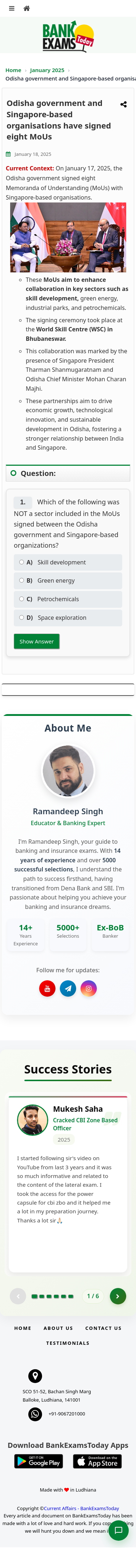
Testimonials (68, 1343)
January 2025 (48, 70)
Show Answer (37, 641)
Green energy (47, 580)
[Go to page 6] (70, 1297)
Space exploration (53, 618)
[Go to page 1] (35, 1297)
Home (13, 70)
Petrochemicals (49, 599)
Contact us (103, 1329)
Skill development (52, 562)
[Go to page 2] (41, 1297)
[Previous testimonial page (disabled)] (18, 1297)
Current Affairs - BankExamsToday (81, 1508)
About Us (58, 1329)
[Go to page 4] (56, 1297)
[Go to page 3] (48, 1297)
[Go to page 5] (63, 1297)
